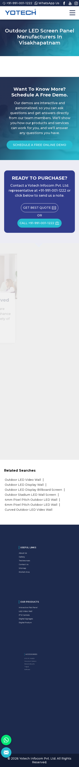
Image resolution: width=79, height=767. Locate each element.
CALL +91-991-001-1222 (41, 224)
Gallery (29, 558)
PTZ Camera (31, 614)
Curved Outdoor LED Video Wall (28, 510)
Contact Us (30, 563)
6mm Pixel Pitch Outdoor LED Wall (31, 505)
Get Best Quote (40, 209)
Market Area (31, 567)
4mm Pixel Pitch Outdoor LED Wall (31, 500)
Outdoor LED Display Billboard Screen (33, 490)
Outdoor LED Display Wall (24, 485)
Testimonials (31, 561)
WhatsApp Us (47, 3)
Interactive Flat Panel (33, 610)
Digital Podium (31, 618)
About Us (30, 556)
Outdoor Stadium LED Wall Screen (30, 495)
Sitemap (30, 565)
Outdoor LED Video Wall (23, 480)
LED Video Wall (31, 612)
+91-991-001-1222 (17, 3)
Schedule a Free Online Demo (39, 146)
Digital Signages (32, 616)
